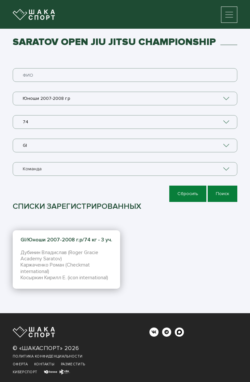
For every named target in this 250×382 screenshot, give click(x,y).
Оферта (20, 364)
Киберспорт (25, 372)
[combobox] (125, 98)
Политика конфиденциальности (47, 356)
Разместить (73, 364)
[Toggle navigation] (229, 15)
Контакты (44, 364)
